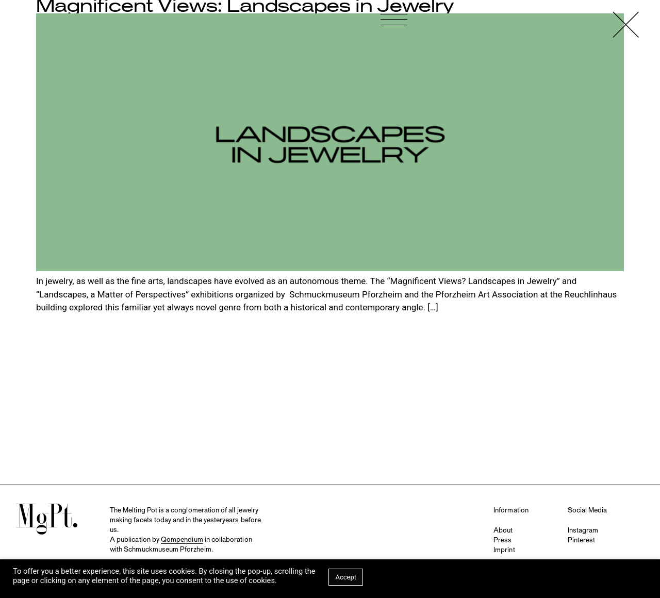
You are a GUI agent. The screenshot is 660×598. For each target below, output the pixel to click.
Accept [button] (345, 577)
